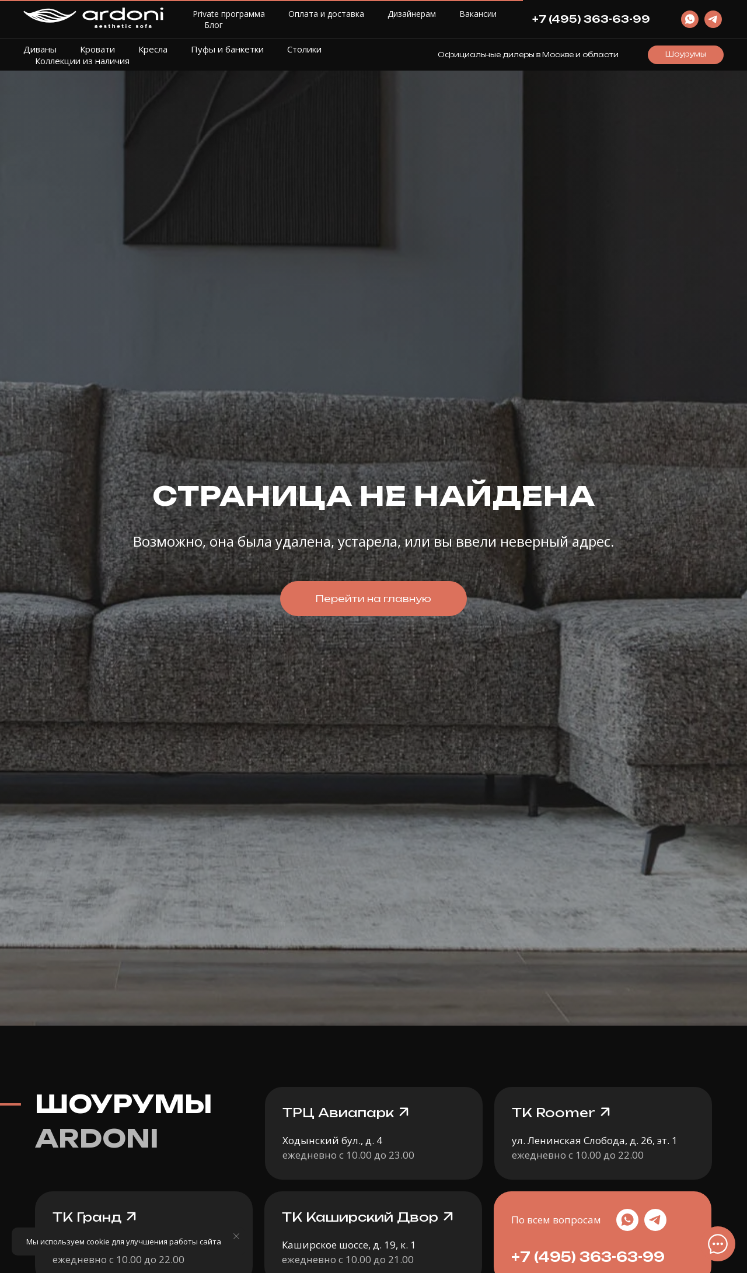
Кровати (97, 49)
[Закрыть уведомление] (236, 1236)
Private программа (229, 13)
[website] (690, 19)
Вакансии (478, 13)
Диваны (40, 49)
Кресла (152, 49)
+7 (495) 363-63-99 (588, 1256)
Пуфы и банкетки (227, 49)
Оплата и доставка (326, 13)
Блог (213, 24)
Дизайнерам (412, 13)
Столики (304, 49)
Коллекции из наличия (82, 61)
